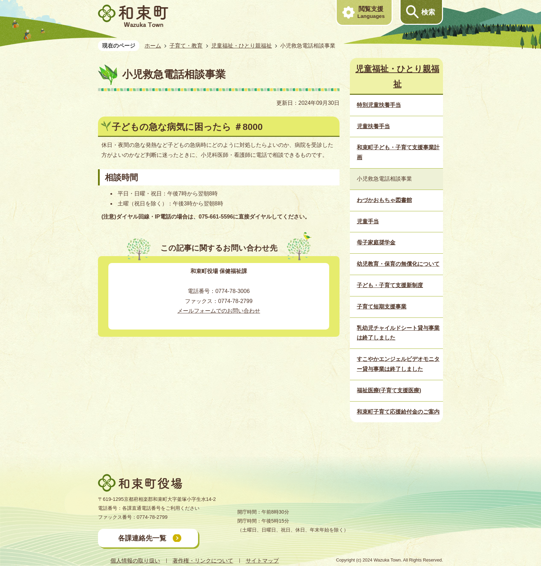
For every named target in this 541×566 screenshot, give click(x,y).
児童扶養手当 (373, 126)
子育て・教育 (186, 46)
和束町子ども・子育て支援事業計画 (398, 152)
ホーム (153, 46)
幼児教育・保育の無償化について (398, 264)
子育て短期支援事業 (381, 307)
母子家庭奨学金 (376, 242)
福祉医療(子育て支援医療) (389, 390)
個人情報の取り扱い (135, 561)
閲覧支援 (371, 12)
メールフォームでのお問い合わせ (218, 311)
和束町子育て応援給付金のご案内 (398, 412)
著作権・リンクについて (203, 561)
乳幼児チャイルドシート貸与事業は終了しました (398, 333)
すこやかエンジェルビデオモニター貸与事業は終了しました (398, 364)
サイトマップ (262, 561)
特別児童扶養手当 (379, 105)
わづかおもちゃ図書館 (384, 200)
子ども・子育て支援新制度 (390, 285)
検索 (428, 12)
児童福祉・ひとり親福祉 (241, 46)
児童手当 (368, 221)
